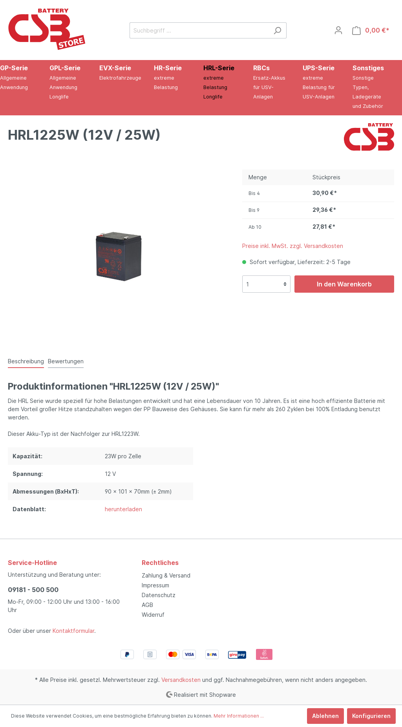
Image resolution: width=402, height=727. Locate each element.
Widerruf (153, 614)
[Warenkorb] (370, 30)
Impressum (155, 585)
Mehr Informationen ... (239, 716)
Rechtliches (160, 563)
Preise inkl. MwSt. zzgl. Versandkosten (292, 245)
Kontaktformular (73, 630)
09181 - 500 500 (33, 590)
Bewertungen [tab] (66, 361)
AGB (147, 604)
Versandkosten (181, 679)
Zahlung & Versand (166, 575)
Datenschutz (158, 595)
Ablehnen (325, 715)
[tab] (26, 361)
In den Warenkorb (344, 284)
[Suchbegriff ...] (199, 30)
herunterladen (123, 509)
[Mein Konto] (338, 30)
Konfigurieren (371, 715)
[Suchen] (277, 30)
